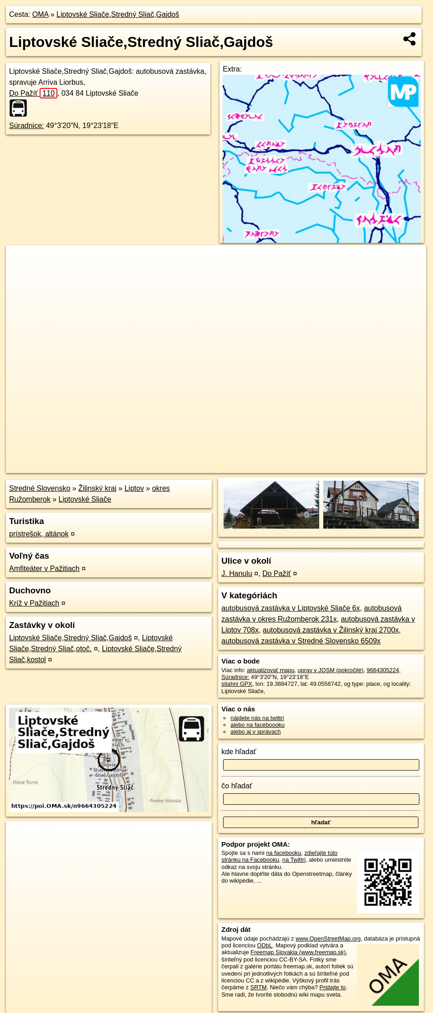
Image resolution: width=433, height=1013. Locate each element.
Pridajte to (333, 987)
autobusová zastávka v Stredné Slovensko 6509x (301, 641)
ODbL (264, 945)
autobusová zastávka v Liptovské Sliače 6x (290, 608)
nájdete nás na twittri (257, 718)
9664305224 (383, 670)
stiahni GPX (236, 683)
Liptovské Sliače (85, 499)
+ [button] (22, 260)
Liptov (134, 488)
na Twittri (294, 859)
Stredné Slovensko (39, 488)
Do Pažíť (33, 93)
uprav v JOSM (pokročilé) (330, 670)
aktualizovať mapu (270, 670)
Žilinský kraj (97, 488)
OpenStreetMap (269, 466)
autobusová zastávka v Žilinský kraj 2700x (331, 630)
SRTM (258, 987)
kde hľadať (238, 752)
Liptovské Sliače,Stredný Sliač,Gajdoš (117, 14)
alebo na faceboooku (257, 724)
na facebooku (283, 852)
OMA (40, 14)
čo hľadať (236, 786)
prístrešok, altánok (39, 534)
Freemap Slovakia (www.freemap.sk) (298, 952)
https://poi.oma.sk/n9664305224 (385, 466)
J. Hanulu (236, 573)
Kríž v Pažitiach (34, 603)
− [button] (22, 275)
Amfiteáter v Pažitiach (44, 568)
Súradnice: (26, 125)
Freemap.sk (316, 466)
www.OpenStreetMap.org (328, 938)
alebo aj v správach (255, 731)
